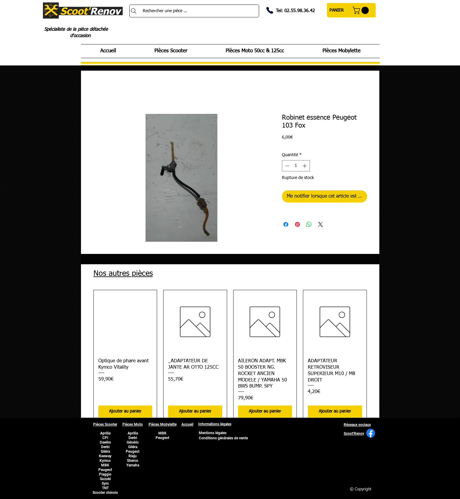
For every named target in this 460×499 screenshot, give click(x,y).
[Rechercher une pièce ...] (194, 11)
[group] (230, 356)
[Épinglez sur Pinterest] (297, 224)
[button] (361, 10)
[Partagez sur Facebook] (286, 224)
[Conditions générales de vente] (223, 438)
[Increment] (305, 165)
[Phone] (270, 10)
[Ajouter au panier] (125, 411)
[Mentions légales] (213, 433)
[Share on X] (320, 224)
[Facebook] (371, 433)
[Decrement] (286, 165)
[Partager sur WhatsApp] (309, 224)
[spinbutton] (295, 165)
